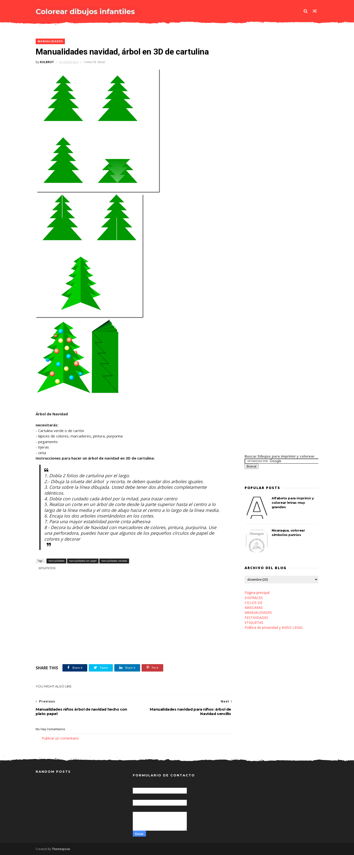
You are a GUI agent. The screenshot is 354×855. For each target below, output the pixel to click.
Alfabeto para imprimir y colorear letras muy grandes (293, 502)
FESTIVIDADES (256, 617)
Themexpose (61, 849)
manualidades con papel (83, 560)
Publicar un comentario (60, 738)
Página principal (257, 592)
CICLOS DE (253, 602)
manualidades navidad (114, 560)
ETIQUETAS (254, 622)
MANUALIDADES (258, 612)
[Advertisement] (93, 576)
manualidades (50, 41)
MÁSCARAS (254, 607)
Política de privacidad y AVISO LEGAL (274, 627)
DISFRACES (254, 597)
